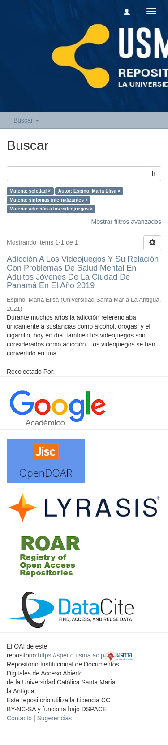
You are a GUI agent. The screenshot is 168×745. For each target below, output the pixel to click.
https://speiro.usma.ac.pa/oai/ (79, 655)
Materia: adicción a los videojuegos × (51, 208)
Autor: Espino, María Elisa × (89, 190)
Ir (153, 173)
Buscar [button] (26, 120)
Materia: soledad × (30, 190)
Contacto (19, 718)
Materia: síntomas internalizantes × (48, 199)
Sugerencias (54, 718)
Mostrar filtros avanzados (126, 221)
